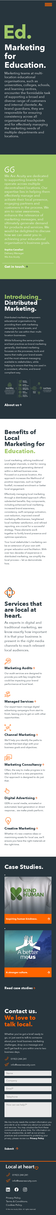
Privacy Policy (37, 1138)
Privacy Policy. (13, 1197)
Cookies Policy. (14, 1205)
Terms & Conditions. (17, 1201)
